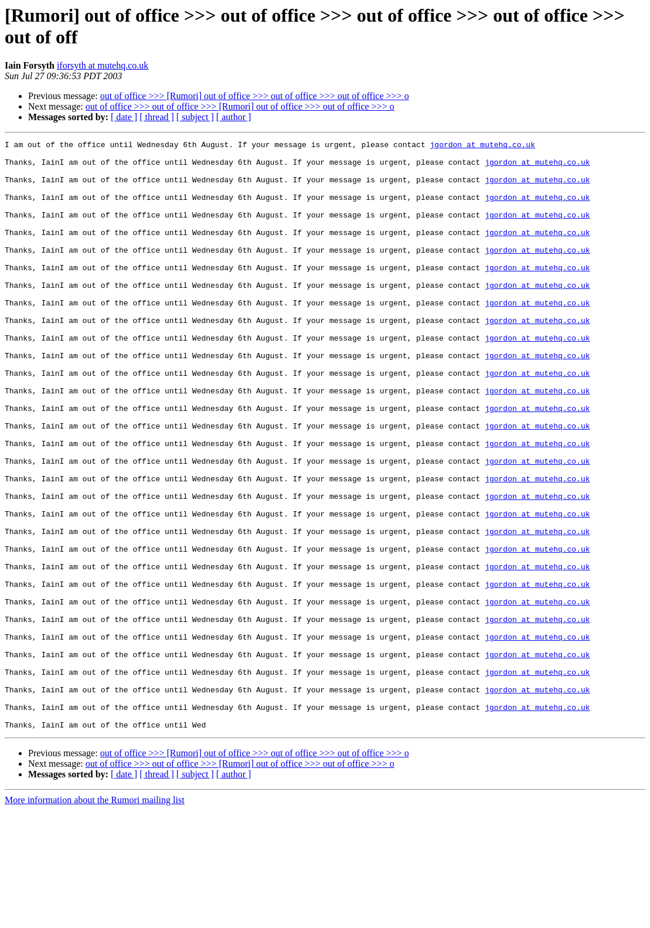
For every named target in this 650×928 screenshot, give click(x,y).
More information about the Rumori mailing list (95, 918)
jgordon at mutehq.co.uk (482, 146)
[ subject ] (195, 117)
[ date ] (124, 117)
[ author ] (233, 117)
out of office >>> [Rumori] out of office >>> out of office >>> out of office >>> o (254, 96)
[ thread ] (156, 117)
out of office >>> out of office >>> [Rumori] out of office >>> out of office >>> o (240, 106)
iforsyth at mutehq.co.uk (102, 65)
